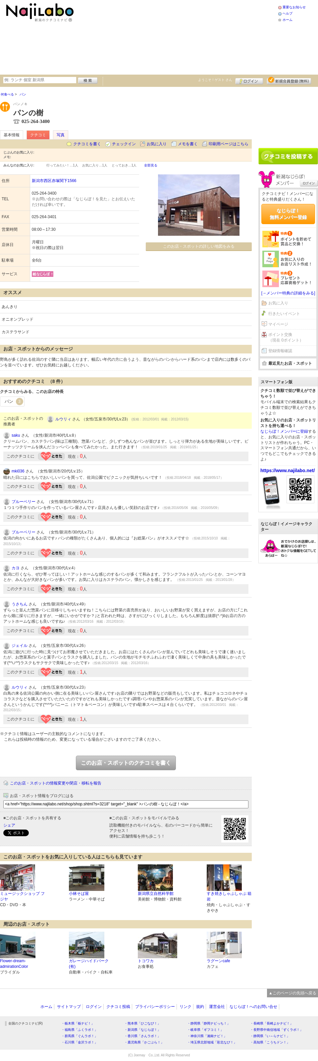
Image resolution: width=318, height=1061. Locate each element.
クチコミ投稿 (118, 1006)
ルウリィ (63, 419)
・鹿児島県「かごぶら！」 (144, 1042)
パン (14, 401)
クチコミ (38, 135)
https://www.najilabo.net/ (287, 470)
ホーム (287, 20)
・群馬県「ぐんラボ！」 (79, 1036)
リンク (185, 1006)
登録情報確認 (280, 350)
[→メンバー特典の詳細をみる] (288, 293)
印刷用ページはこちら (228, 144)
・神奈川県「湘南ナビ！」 (207, 1036)
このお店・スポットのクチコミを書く (126, 763)
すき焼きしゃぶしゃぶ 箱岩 (229, 896)
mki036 (18, 471)
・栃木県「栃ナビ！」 (77, 1023)
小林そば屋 (79, 893)
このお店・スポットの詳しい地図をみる (199, 246)
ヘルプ (287, 13)
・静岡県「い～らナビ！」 (270, 1036)
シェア (9, 825)
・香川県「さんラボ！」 (142, 1036)
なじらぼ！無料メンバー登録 (288, 214)
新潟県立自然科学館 (156, 893)
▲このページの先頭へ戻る (292, 993)
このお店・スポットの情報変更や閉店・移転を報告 (55, 783)
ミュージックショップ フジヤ (22, 896)
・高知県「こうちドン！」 (270, 1042)
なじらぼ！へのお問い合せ (253, 1006)
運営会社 (217, 1006)
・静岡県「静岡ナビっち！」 (208, 1023)
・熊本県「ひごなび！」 (142, 1023)
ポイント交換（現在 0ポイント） (285, 337)
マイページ (278, 324)
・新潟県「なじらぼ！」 (142, 1029)
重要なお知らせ (294, 7)
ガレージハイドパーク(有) (89, 964)
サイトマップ (69, 1006)
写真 (61, 135)
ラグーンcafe (218, 961)
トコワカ (146, 961)
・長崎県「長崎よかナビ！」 (271, 1023)
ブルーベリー (23, 501)
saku (16, 435)
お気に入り (157, 144)
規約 (200, 1006)
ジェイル (19, 645)
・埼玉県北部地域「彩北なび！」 (212, 1042)
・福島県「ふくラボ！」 (79, 1029)
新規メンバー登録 (289, 80)
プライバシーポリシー (155, 1006)
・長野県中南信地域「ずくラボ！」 (276, 1029)
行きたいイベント (284, 313)
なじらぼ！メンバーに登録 (284, 431)
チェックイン (124, 144)
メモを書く (188, 144)
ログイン (249, 80)
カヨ (16, 568)
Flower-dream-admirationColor (14, 964)
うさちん (19, 604)
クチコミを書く (87, 144)
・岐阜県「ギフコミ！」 (205, 1029)
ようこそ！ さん (215, 80)
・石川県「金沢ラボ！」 (79, 1042)
